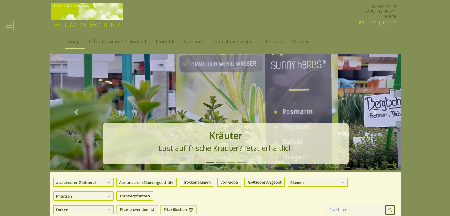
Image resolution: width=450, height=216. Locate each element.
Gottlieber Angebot (264, 190)
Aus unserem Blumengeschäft (147, 191)
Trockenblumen (197, 190)
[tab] (210, 170)
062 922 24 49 (382, 6)
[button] (76, 120)
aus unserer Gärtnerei (84, 191)
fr (385, 22)
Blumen (318, 191)
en (373, 22)
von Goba (229, 190)
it (394, 22)
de (361, 22)
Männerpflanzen (135, 204)
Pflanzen (84, 204)
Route (390, 16)
